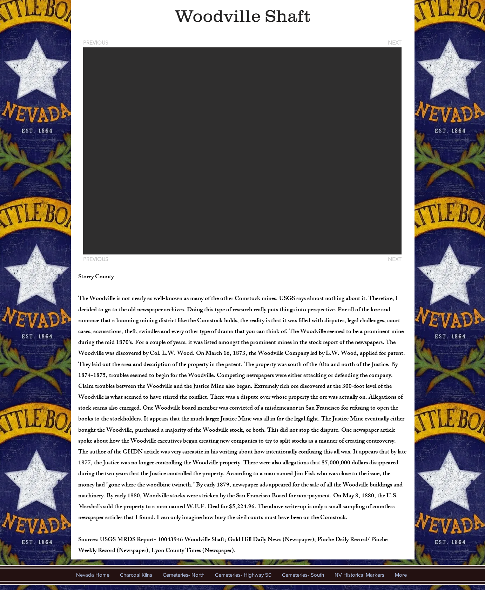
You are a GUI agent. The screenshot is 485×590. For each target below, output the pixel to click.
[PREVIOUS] (96, 42)
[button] (242, 150)
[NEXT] (394, 42)
